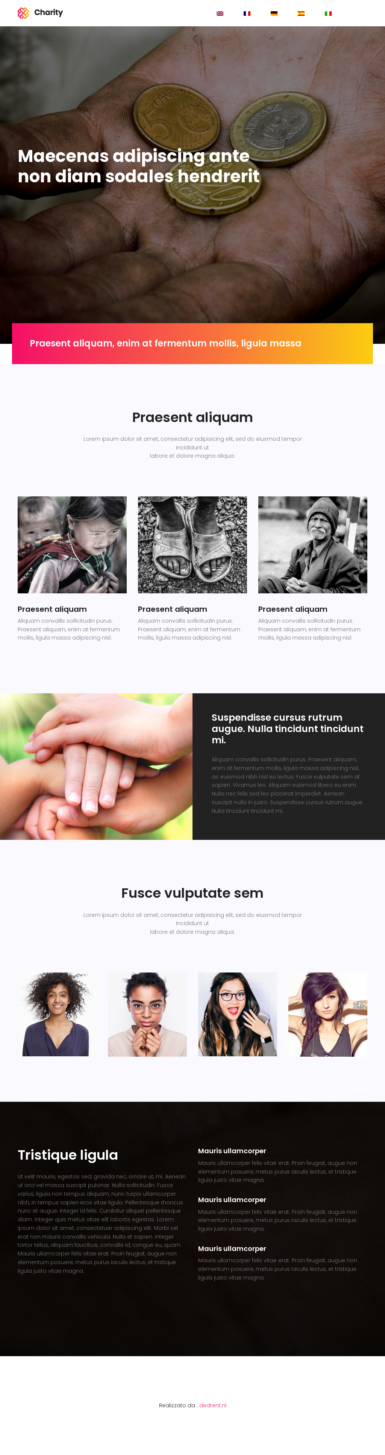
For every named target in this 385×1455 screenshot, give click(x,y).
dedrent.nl (212, 1405)
